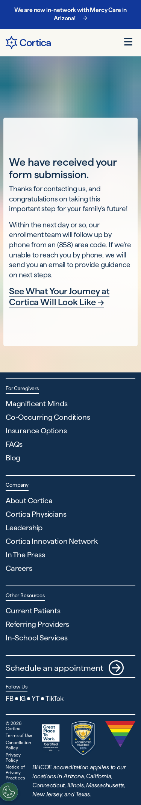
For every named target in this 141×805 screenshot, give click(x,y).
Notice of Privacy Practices (15, 772)
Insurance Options (36, 431)
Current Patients (33, 611)
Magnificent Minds (37, 403)
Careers (19, 568)
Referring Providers (37, 624)
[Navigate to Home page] (28, 42)
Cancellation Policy (18, 745)
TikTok (54, 698)
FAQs (14, 444)
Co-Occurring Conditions (48, 417)
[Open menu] (128, 41)
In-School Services (36, 638)
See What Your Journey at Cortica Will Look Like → (59, 296)
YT (35, 698)
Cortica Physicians (36, 514)
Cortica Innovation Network (52, 541)
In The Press (25, 555)
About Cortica (29, 500)
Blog (13, 458)
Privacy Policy (13, 757)
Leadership (24, 528)
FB (10, 698)
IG (23, 698)
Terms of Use (19, 735)
